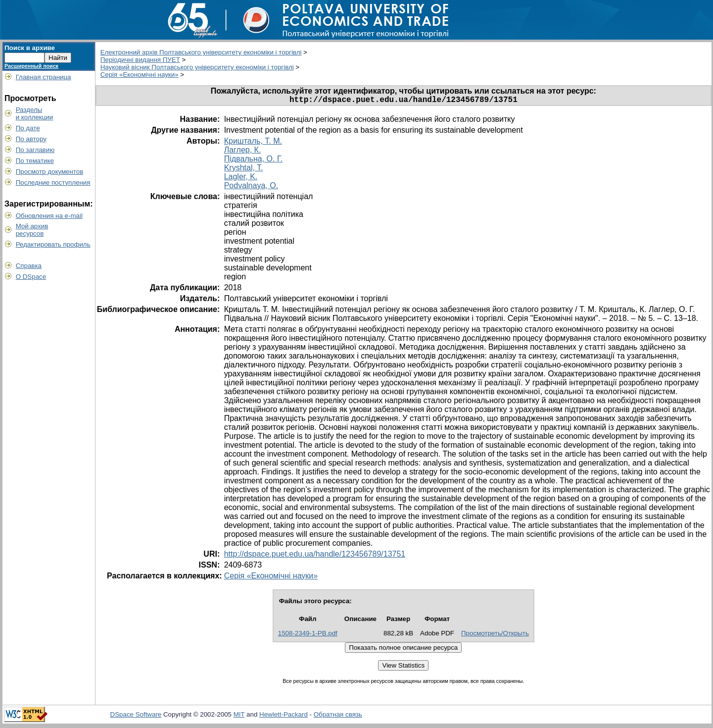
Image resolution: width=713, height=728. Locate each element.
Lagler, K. (241, 178)
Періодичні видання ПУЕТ (140, 59)
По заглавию (35, 150)
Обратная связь (338, 716)
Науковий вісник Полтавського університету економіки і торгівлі (197, 67)
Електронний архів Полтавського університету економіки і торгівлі (201, 52)
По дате (28, 128)
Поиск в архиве (29, 48)
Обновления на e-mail (49, 215)
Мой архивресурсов (32, 229)
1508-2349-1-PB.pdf (307, 635)
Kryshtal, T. (243, 169)
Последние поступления (53, 182)
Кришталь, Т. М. (253, 143)
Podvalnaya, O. (251, 187)
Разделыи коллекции (34, 113)
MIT (239, 716)
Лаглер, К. (242, 152)
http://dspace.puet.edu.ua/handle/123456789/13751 (315, 556)
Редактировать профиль (53, 244)
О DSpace (31, 276)
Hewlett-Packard (283, 716)
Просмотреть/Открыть (495, 635)
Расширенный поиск (31, 66)
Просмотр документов (50, 171)
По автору (31, 139)
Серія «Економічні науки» (139, 74)
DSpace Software (136, 716)
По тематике (35, 160)
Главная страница (43, 77)
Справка (29, 265)
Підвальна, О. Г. (253, 160)
